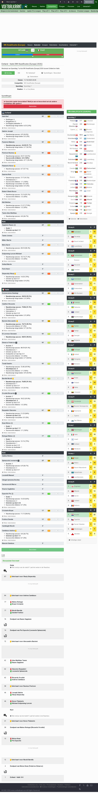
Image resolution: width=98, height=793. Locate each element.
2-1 (81, 121)
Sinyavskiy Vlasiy (8, 273)
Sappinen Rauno (7, 225)
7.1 (49, 334)
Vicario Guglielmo (8, 489)
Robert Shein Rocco (9, 191)
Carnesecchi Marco (9, 484)
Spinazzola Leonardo (9, 460)
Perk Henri (6, 269)
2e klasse (72, 11)
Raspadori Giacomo (9, 410)
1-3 (33, 50)
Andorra (88, 187)
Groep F (71, 345)
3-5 (81, 184)
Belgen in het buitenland (9, 11)
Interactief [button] (73, 45)
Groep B (71, 251)
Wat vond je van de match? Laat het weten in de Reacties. (31, 567)
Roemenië (76, 411)
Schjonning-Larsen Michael (12, 254)
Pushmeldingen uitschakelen (66, 787)
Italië (41, 50)
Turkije (88, 203)
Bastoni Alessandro (9, 321)
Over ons (42, 785)
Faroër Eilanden (78, 524)
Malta (74, 142)
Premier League (83, 11)
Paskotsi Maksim (8, 142)
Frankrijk (73, 180)
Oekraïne (88, 184)
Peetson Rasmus (8, 153)
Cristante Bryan (7, 510)
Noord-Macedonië (78, 467)
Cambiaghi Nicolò (8, 526)
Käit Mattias (6, 202)
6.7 (49, 116)
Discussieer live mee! (11, 561)
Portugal (73, 210)
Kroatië (87, 145)
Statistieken (53, 45)
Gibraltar (75, 534)
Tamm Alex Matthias (9, 213)
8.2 (49, 436)
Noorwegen (76, 430)
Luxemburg (89, 159)
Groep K (71, 482)
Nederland (89, 142)
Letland (74, 187)
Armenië (88, 196)
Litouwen (88, 121)
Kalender (37, 45)
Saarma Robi (6, 174)
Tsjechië (73, 145)
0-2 (81, 168)
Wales (74, 463)
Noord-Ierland (77, 241)
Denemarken (77, 284)
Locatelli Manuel (8, 475)
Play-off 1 (46, 11)
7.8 (49, 493)
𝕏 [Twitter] (84, 785)
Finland (74, 121)
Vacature (60, 785)
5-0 (81, 191)
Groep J (71, 453)
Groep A (71, 227)
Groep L (71, 510)
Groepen (45, 45)
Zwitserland (89, 168)
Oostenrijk (72, 135)
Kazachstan (76, 472)
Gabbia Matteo (7, 456)
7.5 (49, 304)
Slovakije (88, 163)
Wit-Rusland (76, 293)
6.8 (49, 410)
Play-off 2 (54, 11)
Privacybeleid (51, 785)
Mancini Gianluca (8, 543)
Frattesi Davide (7, 519)
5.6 (49, 166)
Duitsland (73, 159)
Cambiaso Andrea (8, 531)
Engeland (75, 486)
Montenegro (89, 124)
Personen (71, 6)
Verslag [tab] (8, 73)
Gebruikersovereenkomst (30, 787)
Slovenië (88, 177)
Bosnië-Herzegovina (79, 406)
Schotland (73, 138)
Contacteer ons (33, 785)
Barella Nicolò (7, 378)
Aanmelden (89, 2)
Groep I (71, 425)
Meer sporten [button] (11, 2)
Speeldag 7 (27, 86)
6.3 (49, 142)
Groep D (71, 298)
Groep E (71, 321)
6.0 (49, 131)
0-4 (81, 142)
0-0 (81, 145)
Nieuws (34, 6)
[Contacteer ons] (91, 785)
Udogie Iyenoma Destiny (11, 480)
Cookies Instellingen (48, 787)
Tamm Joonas (7, 236)
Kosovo (74, 177)
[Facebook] (80, 785)
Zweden (74, 168)
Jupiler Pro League (34, 11)
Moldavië (75, 449)
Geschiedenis (63, 45)
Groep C (71, 274)
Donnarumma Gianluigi (10, 293)
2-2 (81, 129)
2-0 (81, 163)
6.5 (49, 293)
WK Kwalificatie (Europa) (32, 83)
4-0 (81, 124)
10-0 (80, 135)
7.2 (49, 225)
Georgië (88, 213)
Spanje (74, 213)
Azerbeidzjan (90, 180)
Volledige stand (75, 540)
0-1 (81, 199)
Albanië (88, 199)
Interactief (86, 6)
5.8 (49, 202)
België (74, 172)
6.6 (49, 321)
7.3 (49, 342)
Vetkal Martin (7, 264)
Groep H (71, 397)
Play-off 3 (63, 11)
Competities (52, 6)
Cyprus (74, 129)
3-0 (81, 180)
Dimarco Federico (8, 342)
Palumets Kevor (8, 166)
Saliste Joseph (7, 131)
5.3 (49, 153)
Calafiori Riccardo (8, 304)
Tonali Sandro (7, 363)
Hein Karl (5, 116)
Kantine (42, 6)
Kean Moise (6, 423)
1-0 (81, 210)
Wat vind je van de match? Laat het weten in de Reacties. (30, 716)
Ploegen (62, 6)
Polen (74, 378)
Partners (67, 785)
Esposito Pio (6, 494)
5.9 (49, 191)
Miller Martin (6, 240)
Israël (87, 191)
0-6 (81, 148)
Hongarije (73, 196)
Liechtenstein (90, 154)
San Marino (89, 135)
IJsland (74, 184)
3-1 (81, 138)
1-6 (81, 203)
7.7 (49, 393)
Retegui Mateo (7, 436)
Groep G (71, 368)
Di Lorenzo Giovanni (9, 334)
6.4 (49, 253)
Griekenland (89, 138)
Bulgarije (73, 203)
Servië (74, 199)
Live (78, 6)
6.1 (49, 213)
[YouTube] (87, 785)
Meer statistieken (9, 128)
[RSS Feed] (80, 789)
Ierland (87, 210)
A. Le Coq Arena (29, 89)
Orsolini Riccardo (8, 393)
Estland (23, 50)
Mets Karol (6, 245)
